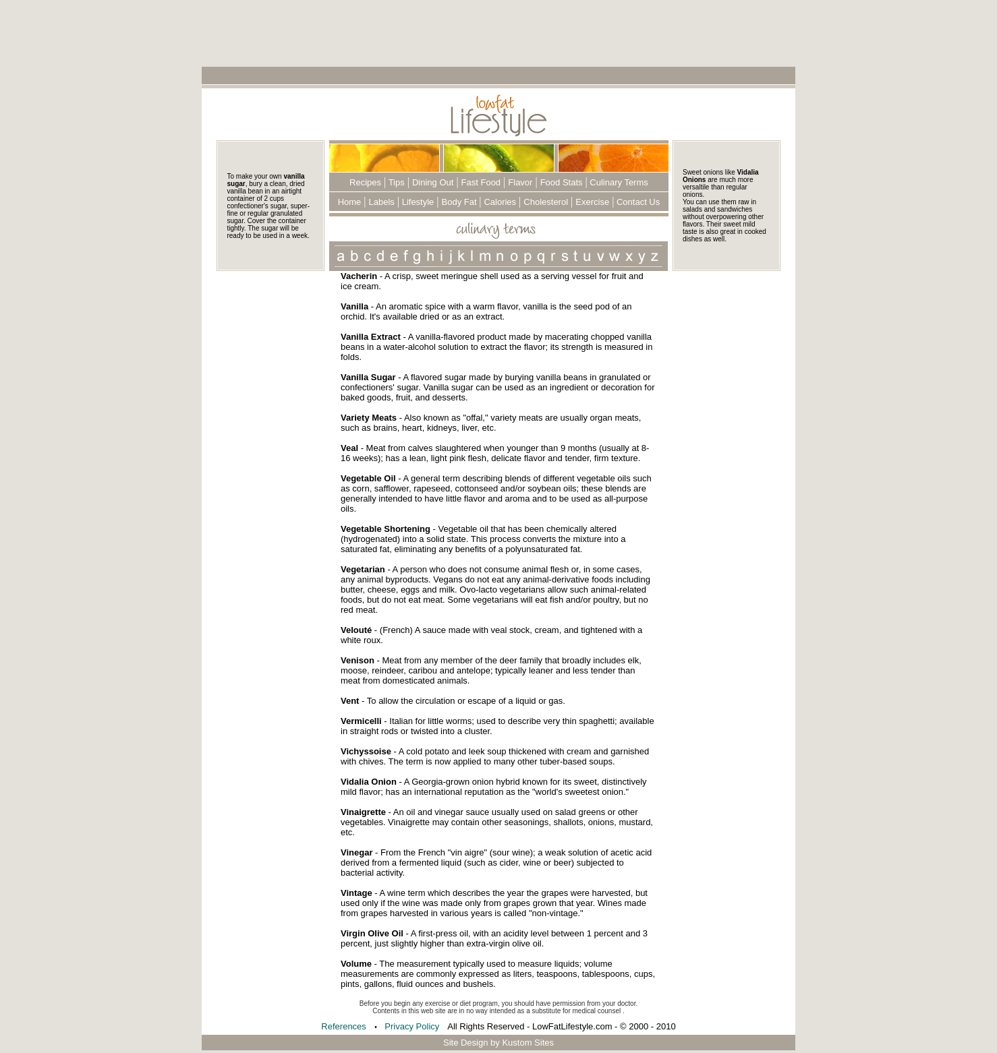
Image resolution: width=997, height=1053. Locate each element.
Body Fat (461, 202)
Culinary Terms (618, 182)
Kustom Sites (528, 1042)
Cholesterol (545, 202)
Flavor (520, 182)
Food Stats (561, 182)
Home (350, 202)
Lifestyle (416, 202)
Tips (395, 182)
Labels (382, 202)
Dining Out (432, 182)
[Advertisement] (498, 33)
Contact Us (637, 202)
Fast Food (481, 182)
